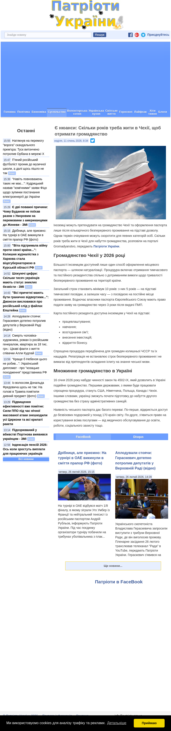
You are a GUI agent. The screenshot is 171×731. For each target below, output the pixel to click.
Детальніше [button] (116, 723)
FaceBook (83, 437)
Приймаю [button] (149, 723)
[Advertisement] (85, 75)
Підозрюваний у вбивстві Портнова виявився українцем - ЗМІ (25, 434)
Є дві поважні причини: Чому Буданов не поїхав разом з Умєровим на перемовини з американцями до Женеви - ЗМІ (25, 215)
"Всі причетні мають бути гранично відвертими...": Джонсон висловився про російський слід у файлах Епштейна (25, 301)
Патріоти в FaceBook (119, 581)
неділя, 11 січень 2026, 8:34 (71, 140)
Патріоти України (106, 246)
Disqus (138, 437)
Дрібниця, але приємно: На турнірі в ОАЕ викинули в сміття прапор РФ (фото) (24, 235)
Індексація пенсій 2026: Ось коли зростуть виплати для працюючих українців (25, 449)
